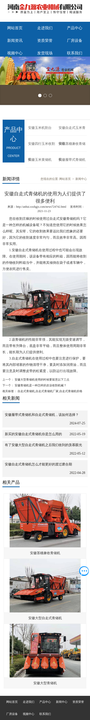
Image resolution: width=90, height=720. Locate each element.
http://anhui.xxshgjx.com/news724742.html (41, 206)
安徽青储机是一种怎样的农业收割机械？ (40, 385)
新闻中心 (81, 179)
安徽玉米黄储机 (40, 160)
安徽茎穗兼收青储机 (72, 147)
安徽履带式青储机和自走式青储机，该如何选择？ (42, 415)
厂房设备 (74, 40)
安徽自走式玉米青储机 (72, 131)
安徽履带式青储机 (72, 160)
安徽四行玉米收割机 (41, 147)
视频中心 (15, 53)
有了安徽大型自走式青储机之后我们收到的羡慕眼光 (43, 445)
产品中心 (74, 28)
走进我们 (45, 28)
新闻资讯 (15, 40)
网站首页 (15, 28)
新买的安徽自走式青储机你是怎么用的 (33, 434)
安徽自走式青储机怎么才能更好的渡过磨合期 (38, 464)
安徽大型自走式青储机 (45, 618)
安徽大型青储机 (45, 683)
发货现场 (45, 53)
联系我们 (74, 53)
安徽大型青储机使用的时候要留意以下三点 (41, 379)
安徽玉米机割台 (40, 128)
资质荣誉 (45, 40)
